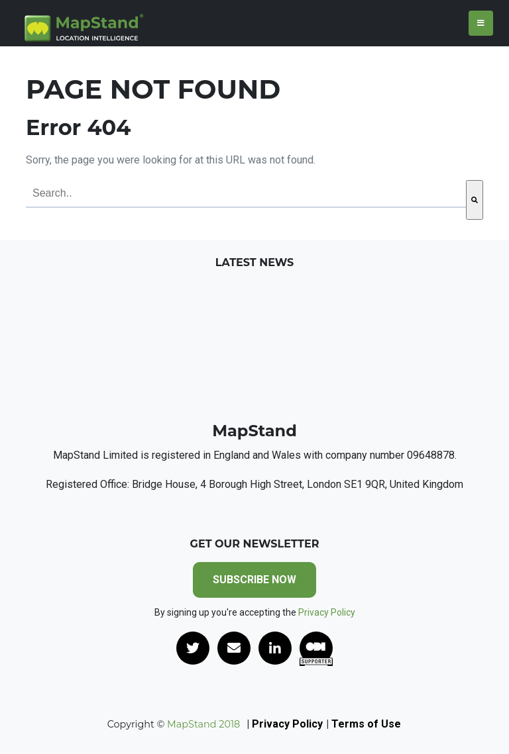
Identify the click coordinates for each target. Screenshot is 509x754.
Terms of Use (366, 724)
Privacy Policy (326, 612)
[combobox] (246, 194)
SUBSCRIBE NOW (254, 579)
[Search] (474, 200)
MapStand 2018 (202, 724)
